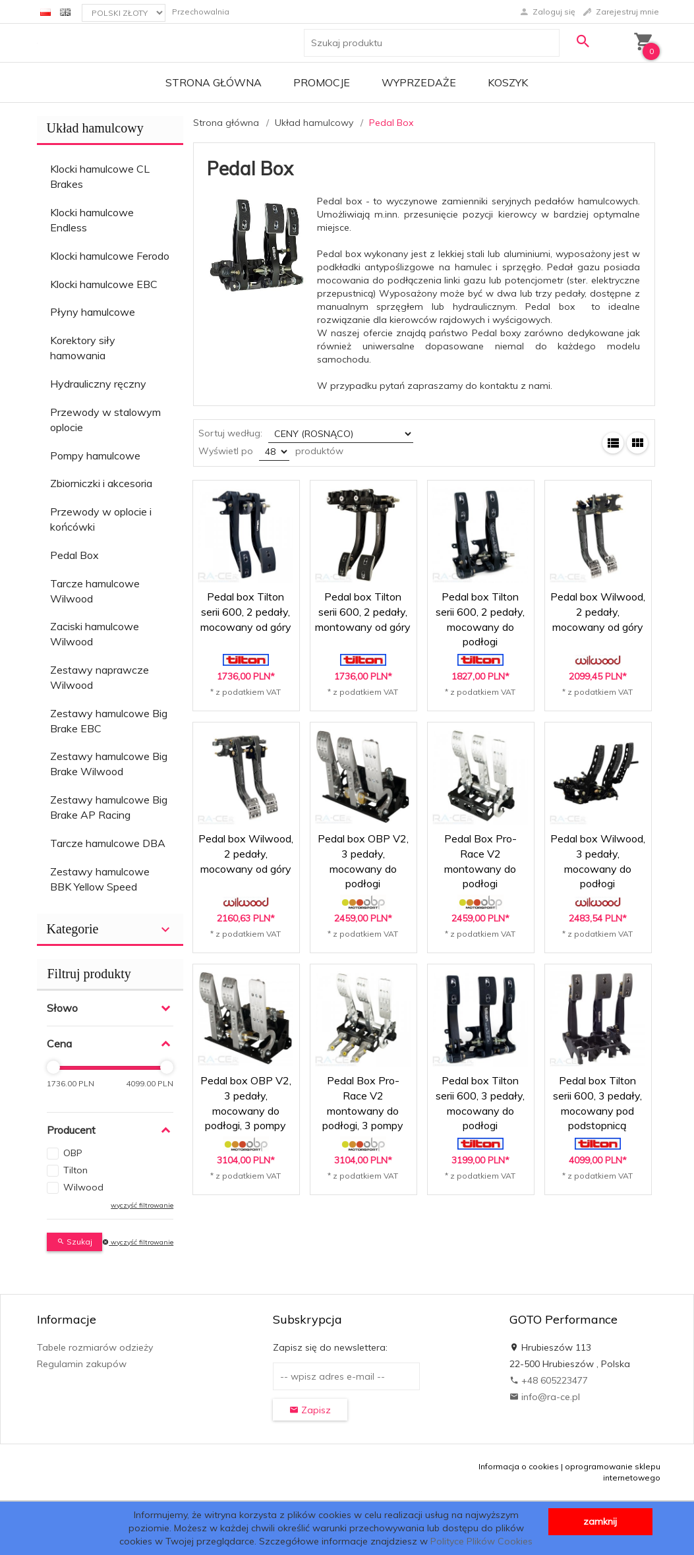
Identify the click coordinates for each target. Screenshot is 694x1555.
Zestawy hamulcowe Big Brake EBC (108, 721)
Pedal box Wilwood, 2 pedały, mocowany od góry (597, 611)
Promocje (321, 82)
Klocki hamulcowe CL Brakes (100, 176)
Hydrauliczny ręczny (98, 383)
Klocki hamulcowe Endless (92, 220)
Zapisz (310, 1410)
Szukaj (74, 1242)
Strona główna (213, 82)
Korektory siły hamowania (82, 348)
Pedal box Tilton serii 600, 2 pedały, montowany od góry (363, 611)
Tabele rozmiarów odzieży (95, 1347)
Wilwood (83, 1187)
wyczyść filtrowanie (142, 1205)
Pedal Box (74, 555)
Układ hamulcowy (95, 128)
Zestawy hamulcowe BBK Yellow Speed (100, 879)
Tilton (75, 1170)
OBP (72, 1153)
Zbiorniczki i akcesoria (101, 483)
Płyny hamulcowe (92, 311)
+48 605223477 (548, 1380)
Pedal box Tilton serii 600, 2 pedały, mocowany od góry (245, 611)
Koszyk (508, 82)
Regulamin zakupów (82, 1364)
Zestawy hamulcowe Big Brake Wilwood (108, 763)
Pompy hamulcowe (95, 455)
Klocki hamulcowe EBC (104, 284)
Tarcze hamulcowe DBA (107, 843)
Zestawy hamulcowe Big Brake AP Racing (108, 807)
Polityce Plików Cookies (481, 1541)
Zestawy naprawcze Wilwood (99, 677)
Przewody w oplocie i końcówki (101, 519)
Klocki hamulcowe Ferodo (109, 255)
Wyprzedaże (419, 82)
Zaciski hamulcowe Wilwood (94, 634)
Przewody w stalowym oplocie (105, 419)
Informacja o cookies (518, 1466)
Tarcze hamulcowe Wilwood (95, 591)
